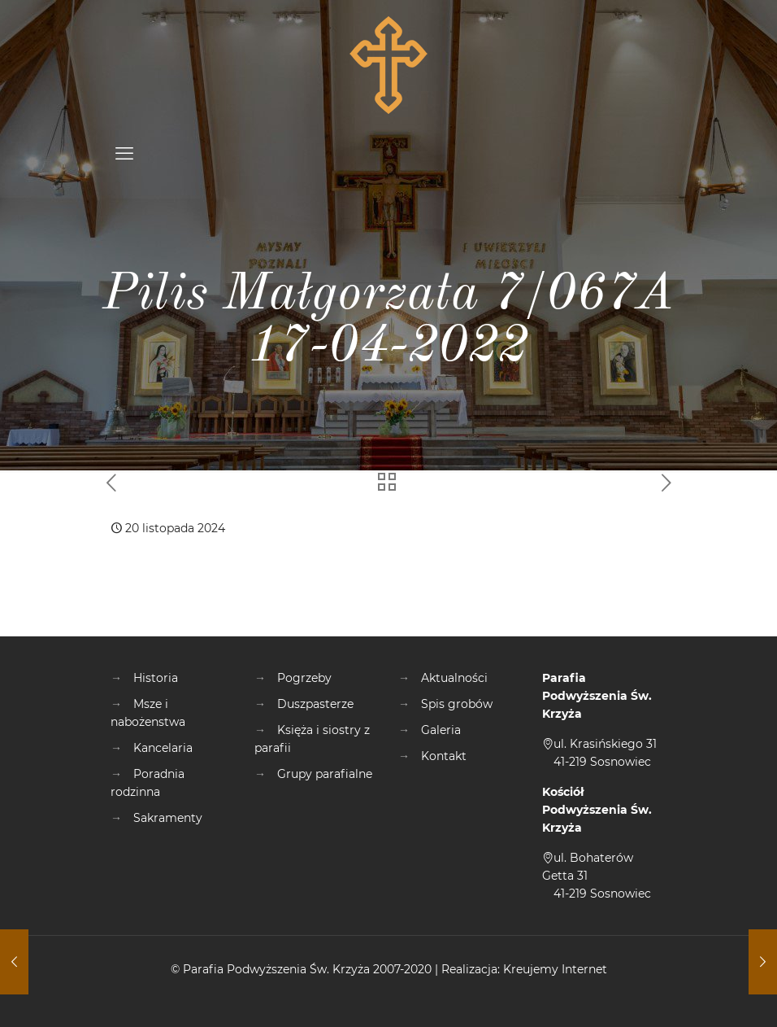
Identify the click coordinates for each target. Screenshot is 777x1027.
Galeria (441, 730)
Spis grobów (457, 704)
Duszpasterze (315, 704)
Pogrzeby (304, 678)
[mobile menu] (124, 154)
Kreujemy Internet (555, 969)
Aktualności (454, 678)
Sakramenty (167, 818)
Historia (155, 678)
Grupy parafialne (324, 774)
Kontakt (444, 756)
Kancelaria (163, 748)
